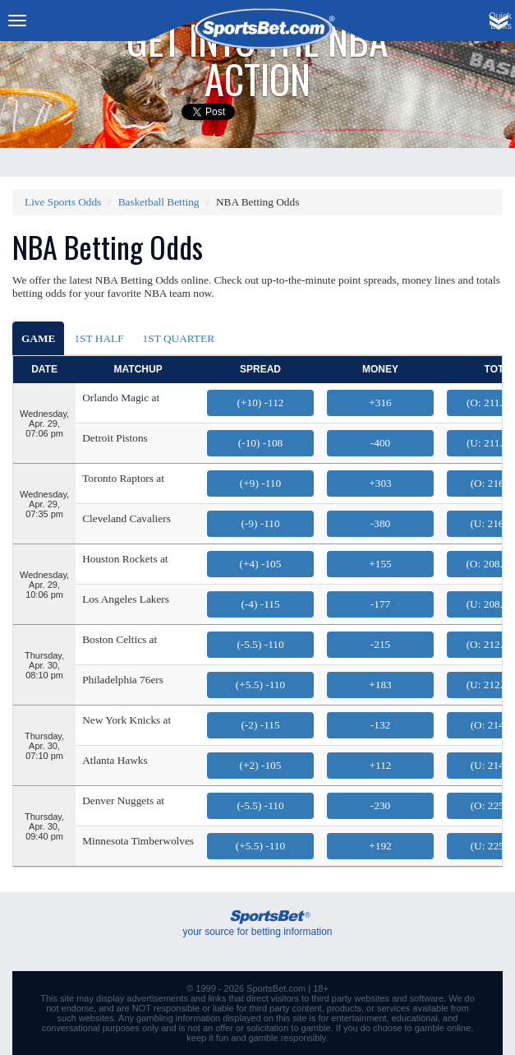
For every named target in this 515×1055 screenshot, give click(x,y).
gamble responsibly (287, 1038)
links (217, 998)
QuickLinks (500, 20)
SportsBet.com (276, 988)
